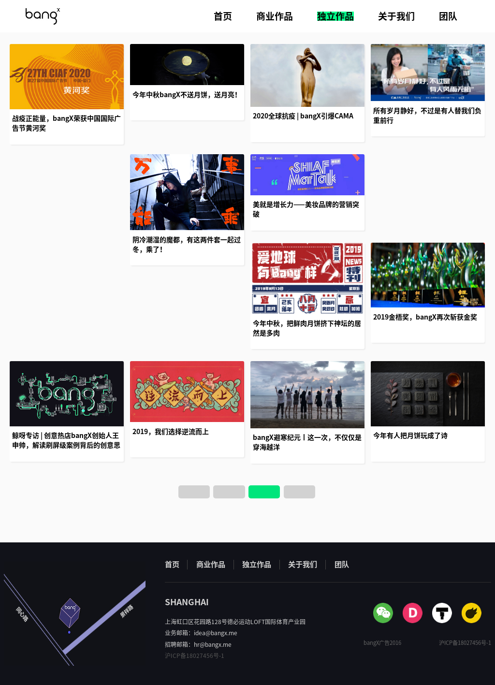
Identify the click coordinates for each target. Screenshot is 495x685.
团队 (448, 16)
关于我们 (396, 16)
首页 (223, 16)
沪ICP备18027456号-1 (194, 655)
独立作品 (335, 16)
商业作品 (274, 16)
